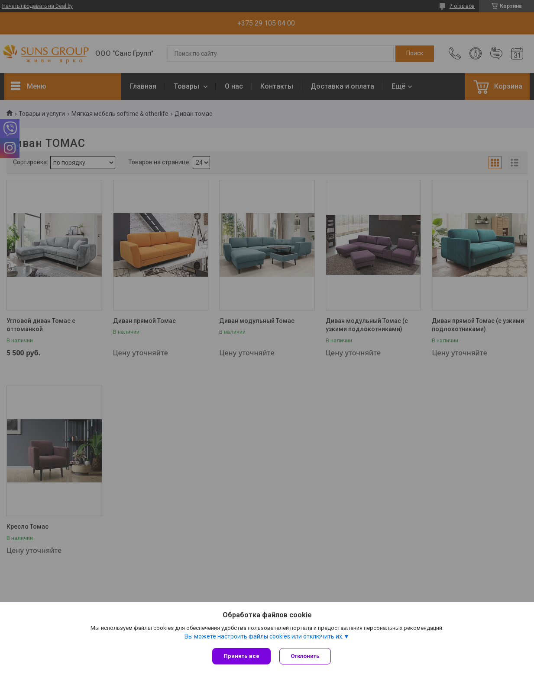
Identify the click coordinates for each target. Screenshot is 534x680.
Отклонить (305, 656)
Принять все (241, 656)
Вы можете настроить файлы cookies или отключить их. (263, 636)
